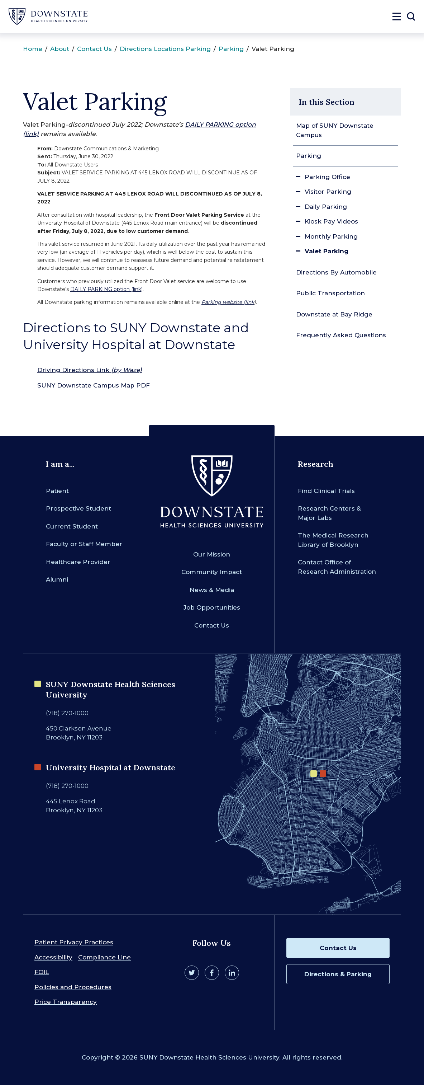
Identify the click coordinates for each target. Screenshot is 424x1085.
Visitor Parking (328, 191)
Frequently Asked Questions (341, 335)
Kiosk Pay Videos (331, 221)
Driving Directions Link (89, 370)
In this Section (326, 102)
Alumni (57, 579)
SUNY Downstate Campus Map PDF (93, 385)
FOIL (41, 972)
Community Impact (211, 572)
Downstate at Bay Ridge (334, 314)
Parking (231, 48)
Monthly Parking (331, 236)
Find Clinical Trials (326, 490)
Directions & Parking (338, 974)
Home (32, 48)
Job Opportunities (212, 607)
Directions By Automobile (336, 272)
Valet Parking (326, 251)
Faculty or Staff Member (84, 544)
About (59, 48)
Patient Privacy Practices (73, 942)
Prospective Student (78, 508)
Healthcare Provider (78, 561)
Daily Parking (326, 206)
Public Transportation (330, 293)
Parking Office (327, 176)
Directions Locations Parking (165, 48)
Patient (57, 490)
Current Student (72, 526)
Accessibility (53, 957)
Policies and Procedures (72, 987)
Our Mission (211, 554)
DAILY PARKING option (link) (106, 289)
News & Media (212, 589)
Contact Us (94, 48)
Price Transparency (65, 1001)
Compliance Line (104, 957)
